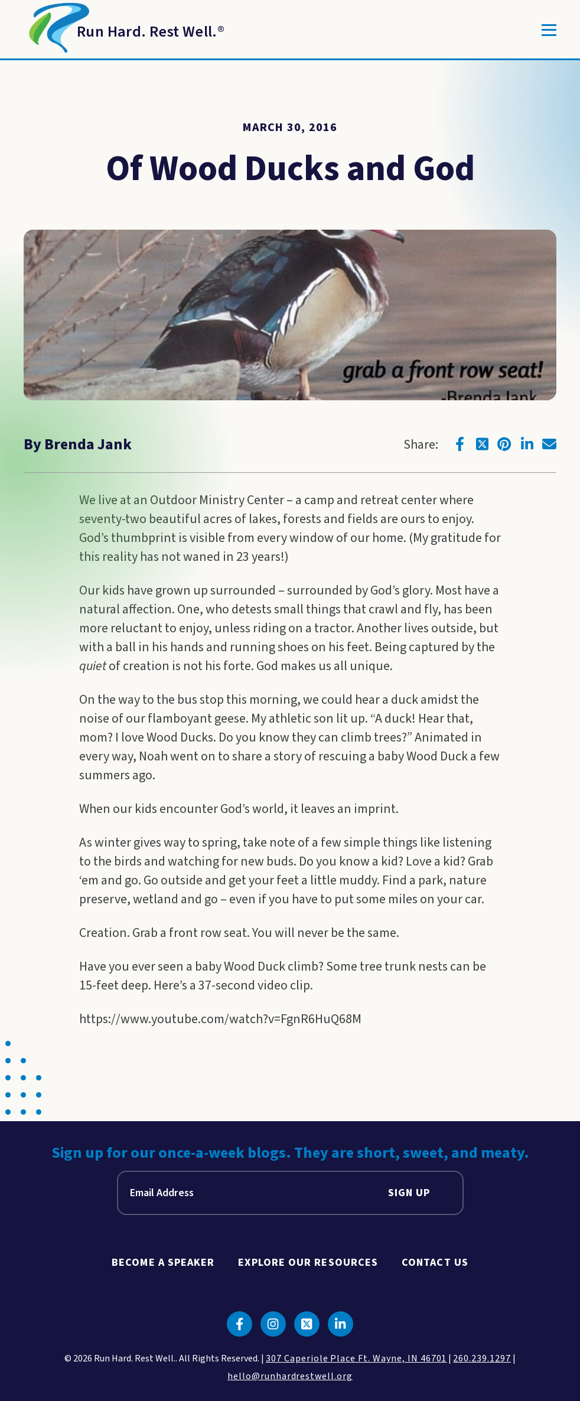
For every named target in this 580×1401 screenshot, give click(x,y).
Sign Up (409, 1193)
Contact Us (435, 1262)
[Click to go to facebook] (459, 444)
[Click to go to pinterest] (504, 444)
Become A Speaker (163, 1262)
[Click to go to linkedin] (527, 444)
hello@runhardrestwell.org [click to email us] (290, 1376)
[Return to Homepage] (124, 30)
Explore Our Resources (308, 1262)
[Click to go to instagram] (273, 1324)
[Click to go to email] (549, 444)
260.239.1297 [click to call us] (482, 1358)
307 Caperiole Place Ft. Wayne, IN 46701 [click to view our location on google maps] (356, 1358)
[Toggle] (549, 30)
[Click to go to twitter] (482, 444)
